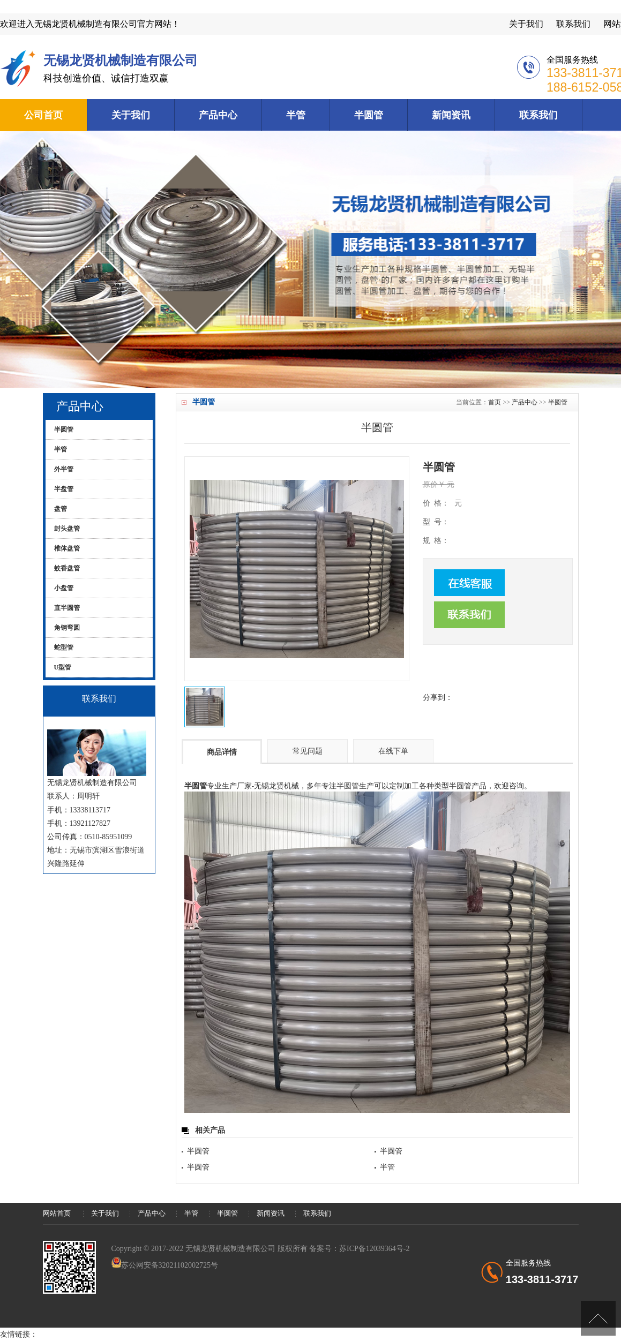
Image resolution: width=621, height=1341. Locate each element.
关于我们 (526, 23)
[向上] (598, 1318)
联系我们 (573, 23)
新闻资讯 (451, 115)
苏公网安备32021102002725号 (169, 1265)
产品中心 (218, 115)
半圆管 (368, 115)
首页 (494, 402)
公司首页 (43, 115)
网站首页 (57, 1213)
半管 (295, 115)
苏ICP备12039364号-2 (374, 1249)
